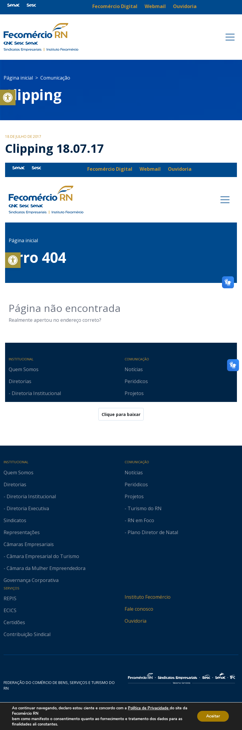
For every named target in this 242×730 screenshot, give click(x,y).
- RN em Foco (139, 520)
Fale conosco (139, 609)
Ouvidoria (135, 621)
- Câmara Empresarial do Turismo (41, 556)
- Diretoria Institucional (30, 496)
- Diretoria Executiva (26, 508)
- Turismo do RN (143, 508)
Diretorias (15, 484)
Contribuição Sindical (27, 634)
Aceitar (213, 716)
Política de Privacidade (149, 708)
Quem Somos (18, 472)
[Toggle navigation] (230, 37)
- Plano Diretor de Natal (151, 532)
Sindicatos (15, 520)
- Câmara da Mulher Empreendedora (44, 568)
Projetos (134, 496)
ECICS (10, 610)
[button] (8, 97)
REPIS (10, 598)
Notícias (134, 472)
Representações (22, 532)
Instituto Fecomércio (148, 597)
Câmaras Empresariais (29, 544)
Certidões (14, 622)
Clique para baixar (121, 414)
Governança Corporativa (31, 580)
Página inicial (18, 77)
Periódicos (136, 484)
